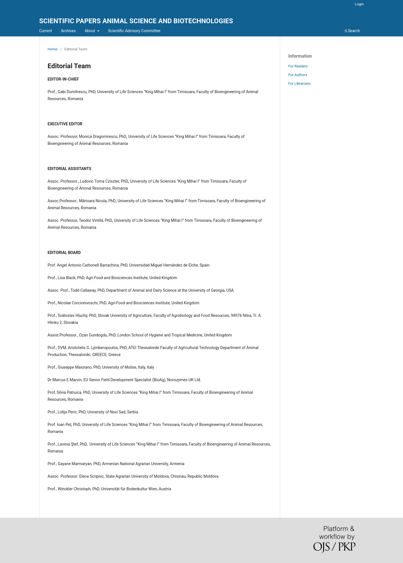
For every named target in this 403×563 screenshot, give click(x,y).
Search (352, 31)
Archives (68, 31)
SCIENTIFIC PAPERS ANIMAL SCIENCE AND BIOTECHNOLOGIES (136, 21)
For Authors (297, 75)
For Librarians (299, 83)
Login (359, 4)
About (90, 31)
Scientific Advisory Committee (134, 31)
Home (52, 49)
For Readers (298, 66)
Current (45, 31)
